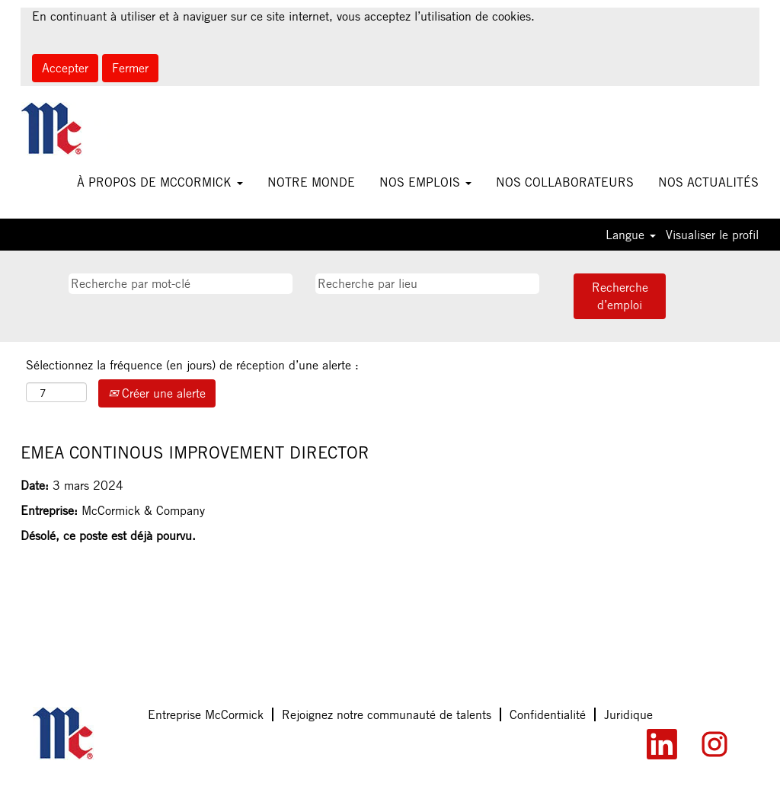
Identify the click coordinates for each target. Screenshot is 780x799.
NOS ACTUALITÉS (708, 182)
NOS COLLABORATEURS (565, 182)
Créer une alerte (157, 393)
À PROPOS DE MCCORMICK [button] (160, 182)
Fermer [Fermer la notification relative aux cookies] (130, 67)
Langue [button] (631, 234)
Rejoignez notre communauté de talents (386, 714)
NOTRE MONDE (311, 182)
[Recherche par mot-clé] (180, 283)
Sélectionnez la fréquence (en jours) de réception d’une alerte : (192, 364)
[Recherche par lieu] (427, 283)
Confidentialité (548, 714)
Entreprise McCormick (206, 714)
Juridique (628, 714)
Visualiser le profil (712, 234)
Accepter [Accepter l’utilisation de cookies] (65, 67)
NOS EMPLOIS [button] (425, 182)
